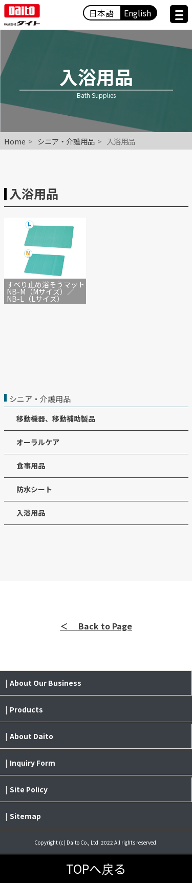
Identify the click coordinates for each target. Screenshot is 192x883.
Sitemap (25, 816)
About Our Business (45, 683)
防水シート (34, 489)
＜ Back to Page (96, 626)
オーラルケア (37, 442)
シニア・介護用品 (66, 141)
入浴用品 (30, 513)
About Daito (31, 736)
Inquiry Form (32, 763)
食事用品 (30, 465)
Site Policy (29, 789)
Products (26, 709)
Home (15, 141)
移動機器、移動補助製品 (55, 418)
